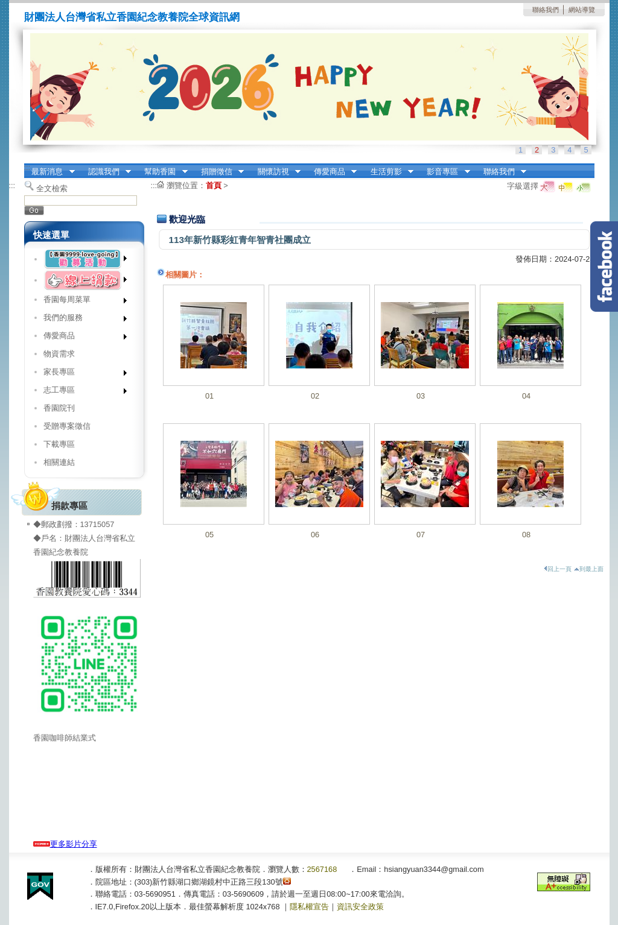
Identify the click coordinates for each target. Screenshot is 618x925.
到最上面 (589, 569)
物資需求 (59, 353)
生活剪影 (388, 172)
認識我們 (105, 172)
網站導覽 (582, 9)
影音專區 (444, 172)
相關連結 (59, 462)
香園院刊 (59, 407)
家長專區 (81, 374)
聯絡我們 (545, 9)
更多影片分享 (65, 843)
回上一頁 (558, 569)
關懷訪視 (275, 172)
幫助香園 (162, 172)
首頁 (213, 185)
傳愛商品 (331, 172)
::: (27, 167)
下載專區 (59, 444)
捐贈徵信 (218, 172)
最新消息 (49, 172)
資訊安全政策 (360, 906)
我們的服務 (81, 320)
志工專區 (81, 392)
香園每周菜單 (81, 302)
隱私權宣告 (309, 906)
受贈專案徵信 (67, 426)
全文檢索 (52, 188)
